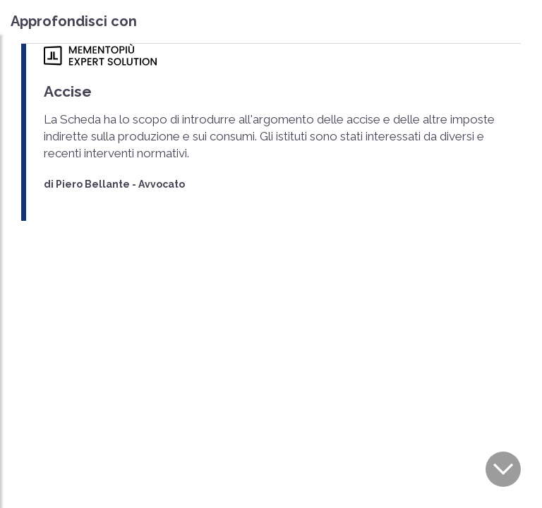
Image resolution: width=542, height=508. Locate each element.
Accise (68, 91)
